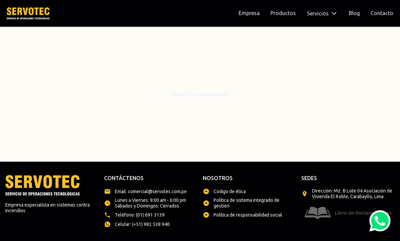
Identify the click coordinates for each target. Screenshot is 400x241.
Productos (283, 13)
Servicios (322, 13)
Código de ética (230, 191)
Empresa (249, 13)
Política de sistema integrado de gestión (247, 203)
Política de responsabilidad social (248, 215)
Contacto (382, 13)
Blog (354, 13)
